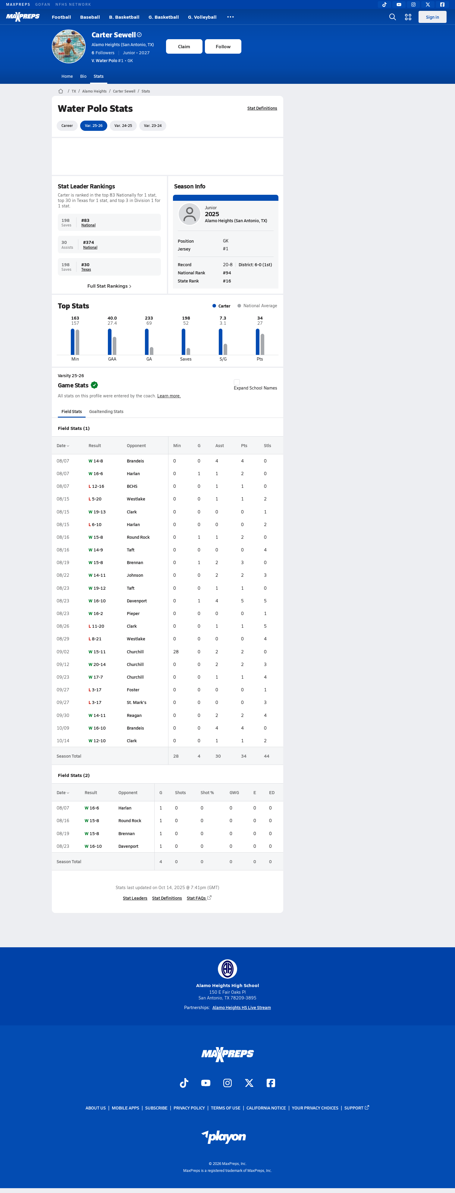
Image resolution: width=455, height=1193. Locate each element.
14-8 (98, 461)
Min (176, 445)
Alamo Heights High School (227, 974)
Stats (99, 76)
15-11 (99, 652)
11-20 (98, 626)
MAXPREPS (18, 4)
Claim (184, 46)
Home (67, 76)
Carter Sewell (117, 34)
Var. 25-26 (93, 125)
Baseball (90, 16)
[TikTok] (384, 4)
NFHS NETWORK (73, 4)
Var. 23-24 (153, 125)
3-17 (96, 689)
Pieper (133, 613)
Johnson (135, 575)
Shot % (207, 792)
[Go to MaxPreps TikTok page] (184, 1083)
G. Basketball (164, 16)
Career (67, 125)
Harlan (133, 473)
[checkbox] (237, 382)
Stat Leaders (135, 898)
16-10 (99, 601)
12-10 (99, 740)
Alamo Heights (94, 91)
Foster (133, 689)
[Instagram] (413, 4)
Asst (219, 445)
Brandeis (135, 461)
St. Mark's (136, 702)
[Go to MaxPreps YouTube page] (206, 1083)
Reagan (134, 715)
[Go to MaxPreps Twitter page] (249, 1083)
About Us (96, 1108)
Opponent (136, 445)
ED (271, 792)
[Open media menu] (408, 17)
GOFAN (43, 4)
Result (94, 445)
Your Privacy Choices (315, 1108)
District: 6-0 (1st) (255, 264)
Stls (267, 445)
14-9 (98, 550)
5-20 (96, 499)
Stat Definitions (262, 108)
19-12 (99, 588)
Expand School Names (255, 385)
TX (74, 91)
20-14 (99, 664)
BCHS (132, 486)
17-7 (98, 677)
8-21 (96, 639)
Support (357, 1108)
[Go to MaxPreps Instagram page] (227, 1083)
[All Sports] (230, 17)
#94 (227, 272)
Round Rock (138, 537)
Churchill (135, 652)
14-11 (99, 575)
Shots (180, 792)
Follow (223, 46)
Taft (130, 550)
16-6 (98, 473)
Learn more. (169, 396)
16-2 (98, 613)
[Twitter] (428, 4)
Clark (131, 512)
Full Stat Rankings (109, 285)
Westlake (136, 499)
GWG (234, 792)
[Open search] (392, 17)
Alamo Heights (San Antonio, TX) (123, 44)
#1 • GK (112, 60)
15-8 (98, 537)
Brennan (135, 562)
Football (61, 16)
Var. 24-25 (123, 125)
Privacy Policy (189, 1108)
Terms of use (225, 1108)
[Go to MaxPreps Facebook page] (271, 1083)
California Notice (266, 1108)
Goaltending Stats (106, 411)
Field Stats (71, 411)
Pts (244, 445)
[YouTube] (399, 4)
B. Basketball (124, 16)
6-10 (96, 524)
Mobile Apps (125, 1108)
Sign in (432, 17)
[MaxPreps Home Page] (61, 91)
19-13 (99, 512)
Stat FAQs (199, 898)
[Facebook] (442, 4)
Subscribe (156, 1108)
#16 (227, 281)
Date (63, 445)
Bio (83, 76)
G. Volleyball (202, 16)
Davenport (136, 601)
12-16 (98, 486)
